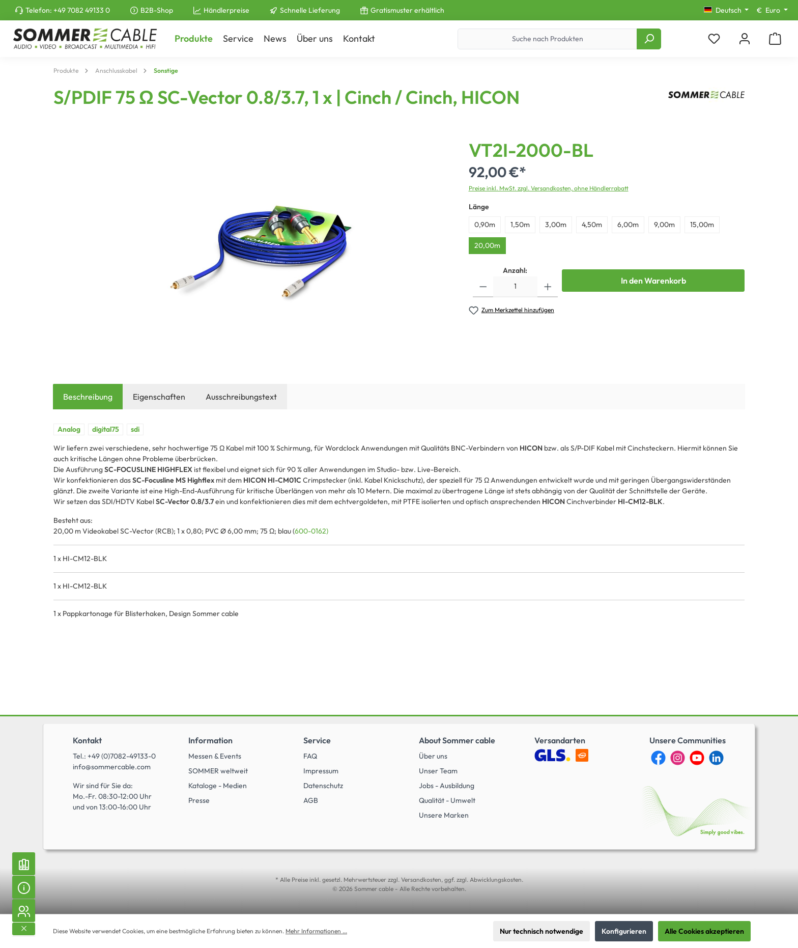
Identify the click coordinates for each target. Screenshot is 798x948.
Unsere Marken (444, 815)
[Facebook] (658, 758)
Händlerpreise (226, 10)
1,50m (520, 224)
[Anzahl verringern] (483, 286)
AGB (310, 800)
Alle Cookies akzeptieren (704, 931)
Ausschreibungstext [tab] (241, 397)
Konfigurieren (624, 931)
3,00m (555, 224)
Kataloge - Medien (217, 785)
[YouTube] (697, 758)
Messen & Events (214, 756)
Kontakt (87, 740)
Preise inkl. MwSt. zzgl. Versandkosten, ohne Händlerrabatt (549, 188)
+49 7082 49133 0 (81, 10)
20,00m (487, 245)
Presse (199, 800)
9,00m (664, 224)
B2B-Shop (156, 10)
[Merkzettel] (714, 39)
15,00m (702, 224)
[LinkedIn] (716, 758)
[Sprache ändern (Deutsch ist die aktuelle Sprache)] (726, 10)
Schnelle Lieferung (310, 10)
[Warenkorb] (775, 39)
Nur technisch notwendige (541, 931)
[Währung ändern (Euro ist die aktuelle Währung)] (772, 10)
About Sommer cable (457, 740)
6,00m (628, 224)
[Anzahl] (515, 286)
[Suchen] (649, 39)
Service (317, 740)
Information (210, 740)
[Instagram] (678, 758)
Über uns (433, 756)
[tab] (88, 396)
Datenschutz (323, 785)
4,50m (592, 224)
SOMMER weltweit (218, 770)
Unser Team (438, 770)
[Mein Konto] (744, 39)
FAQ (310, 756)
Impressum (320, 770)
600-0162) (311, 531)
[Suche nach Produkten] (547, 39)
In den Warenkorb (653, 280)
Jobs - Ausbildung (446, 785)
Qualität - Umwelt (447, 800)
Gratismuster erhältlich (407, 10)
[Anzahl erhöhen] (547, 286)
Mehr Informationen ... (316, 931)
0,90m (484, 224)
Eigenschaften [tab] (159, 397)
